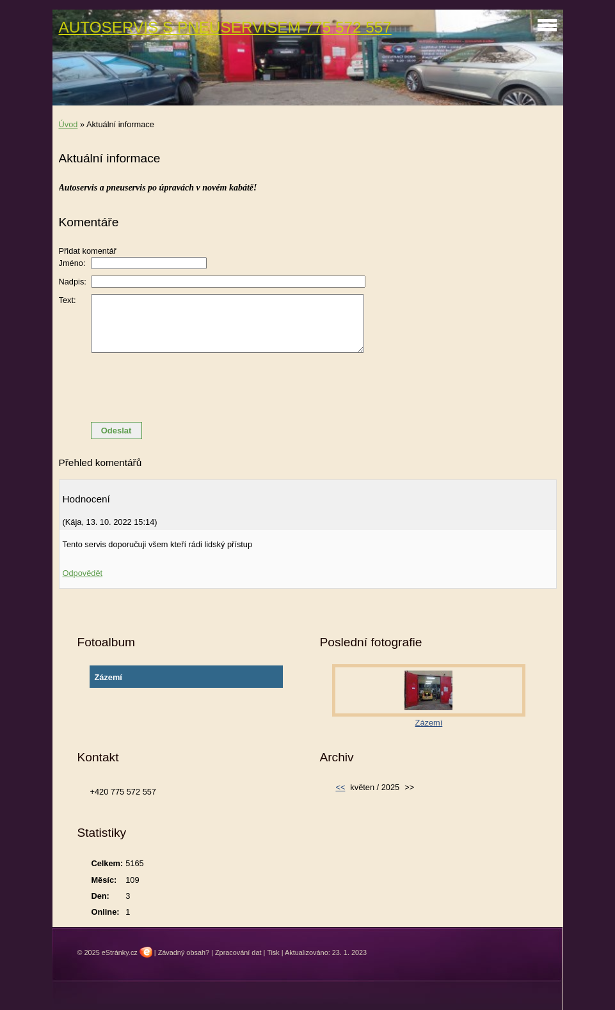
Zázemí (108, 677)
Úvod (68, 124)
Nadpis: (72, 281)
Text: (67, 300)
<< (340, 787)
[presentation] (308, 387)
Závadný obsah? (183, 952)
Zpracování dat (238, 952)
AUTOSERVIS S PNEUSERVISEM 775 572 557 (225, 27)
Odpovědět (83, 573)
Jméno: (72, 263)
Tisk (273, 952)
